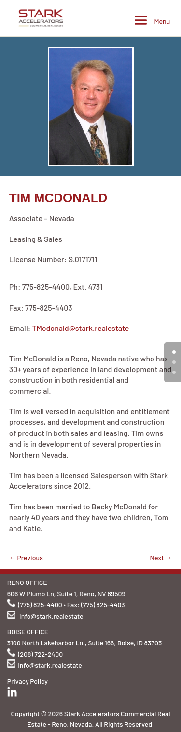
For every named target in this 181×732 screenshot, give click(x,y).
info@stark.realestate (51, 616)
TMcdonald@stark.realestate (80, 327)
